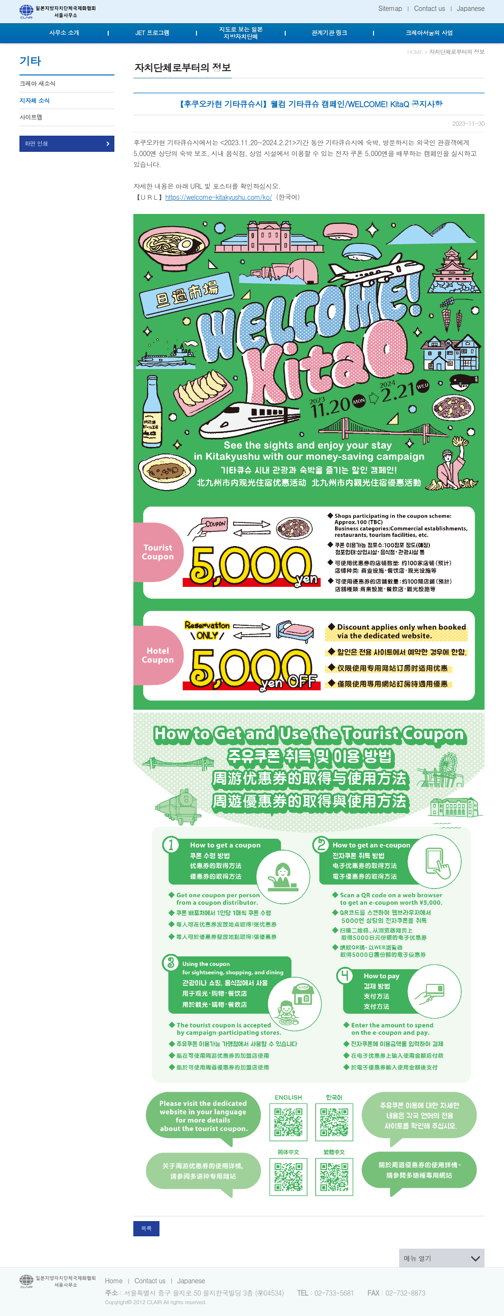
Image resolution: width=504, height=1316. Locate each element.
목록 (146, 1228)
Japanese (471, 8)
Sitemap (390, 8)
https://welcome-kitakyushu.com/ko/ (218, 197)
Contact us (429, 8)
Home (113, 1280)
